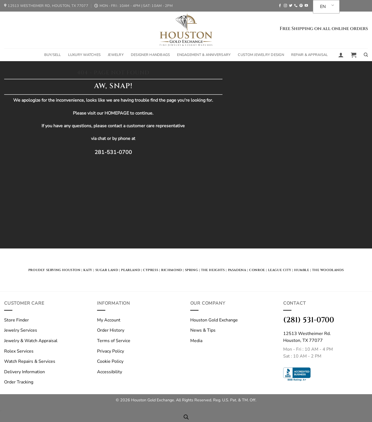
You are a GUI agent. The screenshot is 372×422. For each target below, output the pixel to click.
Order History (110, 330)
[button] (341, 55)
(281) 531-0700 (308, 320)
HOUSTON (71, 270)
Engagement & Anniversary (204, 54)
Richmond (171, 270)
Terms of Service (113, 341)
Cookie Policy (110, 361)
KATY (87, 270)
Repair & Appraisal (309, 54)
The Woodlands (328, 270)
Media (196, 341)
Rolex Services (19, 351)
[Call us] (295, 6)
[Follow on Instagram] (285, 6)
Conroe (257, 270)
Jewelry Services (20, 330)
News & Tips (203, 330)
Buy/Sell (52, 54)
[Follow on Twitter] (290, 6)
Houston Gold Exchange (214, 320)
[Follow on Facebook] (280, 6)
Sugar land (106, 270)
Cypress (150, 270)
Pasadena (237, 270)
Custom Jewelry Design (261, 54)
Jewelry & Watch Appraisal (30, 341)
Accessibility (109, 372)
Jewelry (116, 54)
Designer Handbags (150, 54)
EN (323, 7)
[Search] (366, 55)
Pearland (130, 270)
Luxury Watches (84, 54)
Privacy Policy (110, 351)
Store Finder (16, 320)
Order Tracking (18, 382)
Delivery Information (24, 372)
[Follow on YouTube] (306, 6)
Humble (301, 270)
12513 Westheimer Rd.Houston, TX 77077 (307, 337)
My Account (108, 320)
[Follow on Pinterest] (301, 6)
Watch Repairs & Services (29, 361)
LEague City (279, 270)
